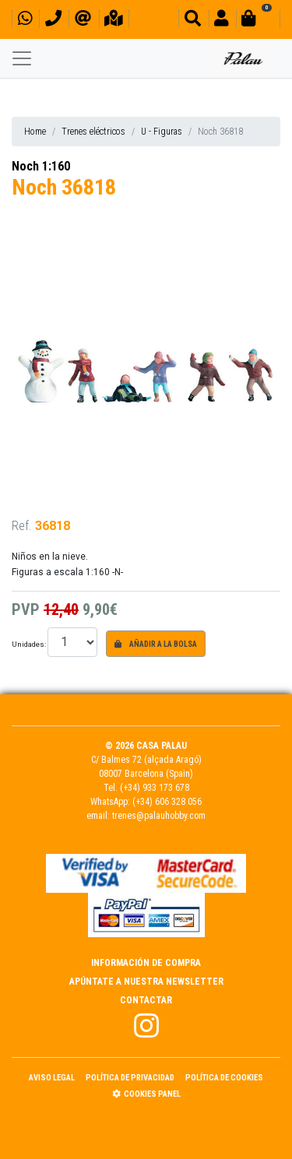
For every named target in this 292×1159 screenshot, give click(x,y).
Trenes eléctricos (93, 131)
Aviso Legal (52, 1078)
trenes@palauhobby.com (159, 815)
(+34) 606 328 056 (167, 801)
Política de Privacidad (130, 1078)
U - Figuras (161, 131)
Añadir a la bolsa (155, 644)
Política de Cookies (224, 1078)
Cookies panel (146, 1094)
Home (35, 131)
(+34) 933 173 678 (154, 787)
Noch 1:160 (41, 166)
